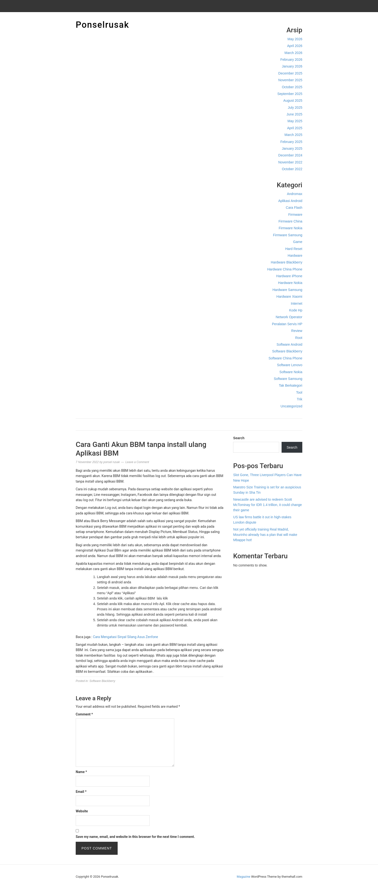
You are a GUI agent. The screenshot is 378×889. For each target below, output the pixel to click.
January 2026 (292, 66)
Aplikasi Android (290, 201)
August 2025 (292, 100)
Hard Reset (293, 249)
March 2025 (293, 135)
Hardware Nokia (290, 283)
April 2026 (294, 46)
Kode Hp (295, 310)
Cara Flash (294, 207)
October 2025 (292, 87)
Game (297, 242)
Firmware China (290, 221)
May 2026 (295, 39)
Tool (299, 392)
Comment (84, 714)
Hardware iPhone (289, 276)
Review (296, 331)
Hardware (295, 255)
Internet (296, 303)
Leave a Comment (137, 462)
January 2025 (292, 148)
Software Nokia (290, 372)
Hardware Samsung (287, 290)
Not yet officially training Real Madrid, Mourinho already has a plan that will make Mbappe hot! (265, 534)
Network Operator (289, 317)
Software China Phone (285, 358)
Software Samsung (288, 379)
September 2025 (289, 94)
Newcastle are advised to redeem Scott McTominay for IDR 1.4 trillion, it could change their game (267, 505)
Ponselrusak (102, 25)
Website (82, 811)
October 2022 (292, 169)
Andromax (294, 194)
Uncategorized (291, 406)
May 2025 (295, 121)
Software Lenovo (289, 365)
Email (81, 792)
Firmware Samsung (287, 235)
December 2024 (290, 155)
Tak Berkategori (290, 385)
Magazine (243, 876)
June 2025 (294, 114)
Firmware (295, 214)
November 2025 (290, 80)
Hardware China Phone (284, 269)
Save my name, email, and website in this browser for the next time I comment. (135, 837)
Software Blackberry (287, 351)
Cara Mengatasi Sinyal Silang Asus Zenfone (125, 637)
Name (81, 772)
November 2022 (290, 162)
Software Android (289, 344)
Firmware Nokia (290, 228)
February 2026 (291, 59)
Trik (299, 399)
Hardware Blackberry (286, 262)
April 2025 (294, 128)
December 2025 (290, 73)
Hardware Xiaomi (289, 296)
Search (238, 438)
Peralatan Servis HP (287, 324)
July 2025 (295, 107)
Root (298, 338)
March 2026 (293, 53)
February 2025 (291, 142)
